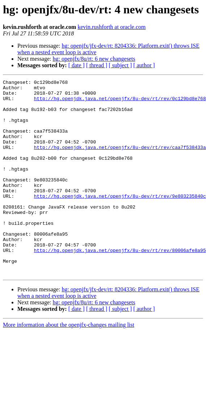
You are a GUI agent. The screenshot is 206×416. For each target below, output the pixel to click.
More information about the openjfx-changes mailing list (68, 364)
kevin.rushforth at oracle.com (112, 27)
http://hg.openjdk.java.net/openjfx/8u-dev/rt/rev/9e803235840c (120, 219)
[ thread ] (96, 65)
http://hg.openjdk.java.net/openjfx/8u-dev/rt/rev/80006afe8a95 (120, 285)
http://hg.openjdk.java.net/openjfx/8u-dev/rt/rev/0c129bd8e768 (120, 102)
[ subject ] (120, 65)
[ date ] (76, 65)
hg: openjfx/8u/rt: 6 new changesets (94, 59)
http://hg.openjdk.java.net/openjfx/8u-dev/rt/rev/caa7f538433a (120, 161)
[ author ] (144, 65)
